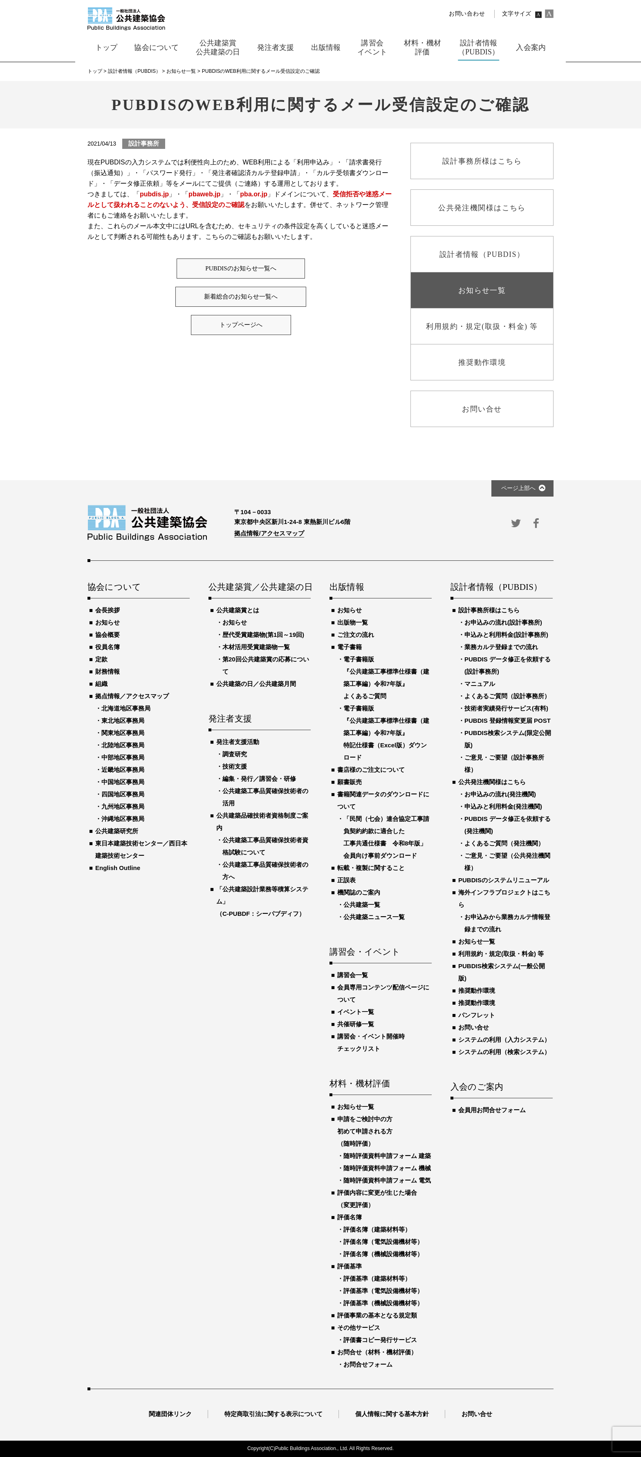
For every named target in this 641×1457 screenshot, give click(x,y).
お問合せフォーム (367, 1364)
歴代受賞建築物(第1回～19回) (263, 634)
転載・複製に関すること (371, 867)
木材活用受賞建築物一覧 (256, 646)
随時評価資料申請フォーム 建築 (387, 1155)
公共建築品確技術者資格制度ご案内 (262, 821)
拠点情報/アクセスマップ (269, 533)
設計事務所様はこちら (489, 610)
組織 (101, 683)
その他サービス (358, 1327)
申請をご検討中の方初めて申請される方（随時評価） (364, 1131)
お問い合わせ (467, 14)
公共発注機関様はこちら (492, 781)
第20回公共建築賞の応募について (265, 665)
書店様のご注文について (371, 769)
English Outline (117, 867)
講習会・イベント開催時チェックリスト (371, 1042)
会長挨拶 (107, 610)
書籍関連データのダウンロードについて (383, 800)
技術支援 (234, 766)
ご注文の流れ (355, 634)
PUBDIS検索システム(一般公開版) (501, 972)
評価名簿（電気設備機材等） (383, 1241)
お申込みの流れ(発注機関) (500, 794)
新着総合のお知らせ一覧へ (241, 296)
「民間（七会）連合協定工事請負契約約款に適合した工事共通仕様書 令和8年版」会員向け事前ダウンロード (386, 837)
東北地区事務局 (122, 720)
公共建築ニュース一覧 (374, 916)
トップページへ (241, 325)
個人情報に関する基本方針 (392, 1414)
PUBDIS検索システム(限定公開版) (507, 739)
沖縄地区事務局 (122, 818)
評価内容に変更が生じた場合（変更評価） (377, 1198)
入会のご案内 (476, 1087)
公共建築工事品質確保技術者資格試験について (265, 846)
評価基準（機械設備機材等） (383, 1303)
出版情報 (346, 587)
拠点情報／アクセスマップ (132, 696)
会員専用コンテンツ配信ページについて (383, 993)
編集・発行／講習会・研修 (259, 778)
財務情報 (107, 671)
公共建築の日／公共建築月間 (256, 683)
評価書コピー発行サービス (380, 1339)
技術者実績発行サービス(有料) (506, 708)
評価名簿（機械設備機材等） (383, 1253)
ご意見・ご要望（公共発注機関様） (507, 861)
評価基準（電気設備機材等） (383, 1290)
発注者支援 (230, 719)
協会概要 (107, 634)
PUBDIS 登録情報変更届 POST (507, 720)
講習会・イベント (365, 952)
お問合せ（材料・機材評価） (377, 1352)
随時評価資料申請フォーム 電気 (387, 1180)
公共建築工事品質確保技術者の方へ (265, 870)
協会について (114, 587)
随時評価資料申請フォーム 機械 (387, 1168)
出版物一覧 (352, 622)
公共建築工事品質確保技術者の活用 (265, 797)
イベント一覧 (355, 1011)
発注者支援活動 (237, 741)
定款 (101, 659)
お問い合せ (473, 1027)
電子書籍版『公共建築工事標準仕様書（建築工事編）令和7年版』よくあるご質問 (386, 677)
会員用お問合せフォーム (492, 1109)
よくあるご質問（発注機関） (504, 843)
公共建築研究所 (116, 830)
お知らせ (107, 622)
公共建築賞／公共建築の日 (259, 587)
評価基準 (349, 1266)
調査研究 (234, 754)
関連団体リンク (170, 1414)
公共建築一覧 (361, 904)
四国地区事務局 (122, 794)
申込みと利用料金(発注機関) (503, 806)
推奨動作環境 (476, 990)
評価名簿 (349, 1217)
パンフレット (476, 1015)
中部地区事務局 (122, 757)
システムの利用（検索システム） (504, 1051)
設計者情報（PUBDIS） (496, 587)
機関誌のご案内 (358, 892)
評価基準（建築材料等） (377, 1278)
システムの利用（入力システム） (504, 1039)
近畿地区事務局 (122, 769)
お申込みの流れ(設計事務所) (503, 622)
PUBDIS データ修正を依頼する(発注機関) (507, 824)
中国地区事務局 (122, 781)
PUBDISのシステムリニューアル (503, 880)
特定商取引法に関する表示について (273, 1414)
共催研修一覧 (355, 1024)
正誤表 (346, 880)
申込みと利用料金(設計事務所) (506, 634)
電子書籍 (349, 646)
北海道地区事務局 (125, 708)
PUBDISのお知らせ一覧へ (240, 268)
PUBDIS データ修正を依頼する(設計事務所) (507, 665)
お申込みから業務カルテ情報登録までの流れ (507, 923)
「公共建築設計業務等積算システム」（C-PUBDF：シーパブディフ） (262, 901)
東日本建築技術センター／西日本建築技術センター (141, 849)
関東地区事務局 (122, 732)
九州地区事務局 (122, 806)
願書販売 (349, 781)
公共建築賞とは (237, 610)
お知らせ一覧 (355, 1106)
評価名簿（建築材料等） (377, 1229)
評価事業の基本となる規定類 (377, 1315)
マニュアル (479, 683)
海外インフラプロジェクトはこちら (504, 898)
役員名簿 (107, 646)
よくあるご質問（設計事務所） (507, 696)
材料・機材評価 (359, 1083)
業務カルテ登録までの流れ (501, 646)
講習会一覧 (352, 974)
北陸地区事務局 (122, 745)
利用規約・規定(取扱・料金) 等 (501, 953)
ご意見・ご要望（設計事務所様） (504, 763)
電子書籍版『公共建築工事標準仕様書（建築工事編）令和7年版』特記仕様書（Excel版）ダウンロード (386, 733)
